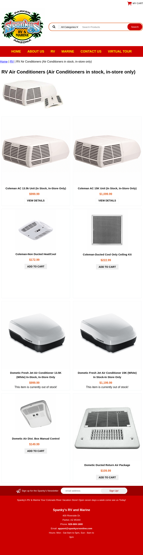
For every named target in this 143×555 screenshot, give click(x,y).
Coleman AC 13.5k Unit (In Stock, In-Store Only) (36, 188)
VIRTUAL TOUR (120, 51)
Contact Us (91, 51)
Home (16, 51)
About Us (35, 51)
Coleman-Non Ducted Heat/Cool (36, 254)
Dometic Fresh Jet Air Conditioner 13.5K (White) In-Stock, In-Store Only (35, 375)
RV (53, 51)
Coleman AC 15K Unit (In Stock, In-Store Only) (107, 188)
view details (36, 200)
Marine (67, 51)
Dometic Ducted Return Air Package (107, 465)
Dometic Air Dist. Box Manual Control (36, 438)
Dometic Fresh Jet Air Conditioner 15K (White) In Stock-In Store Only (107, 375)
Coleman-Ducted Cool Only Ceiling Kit (107, 254)
